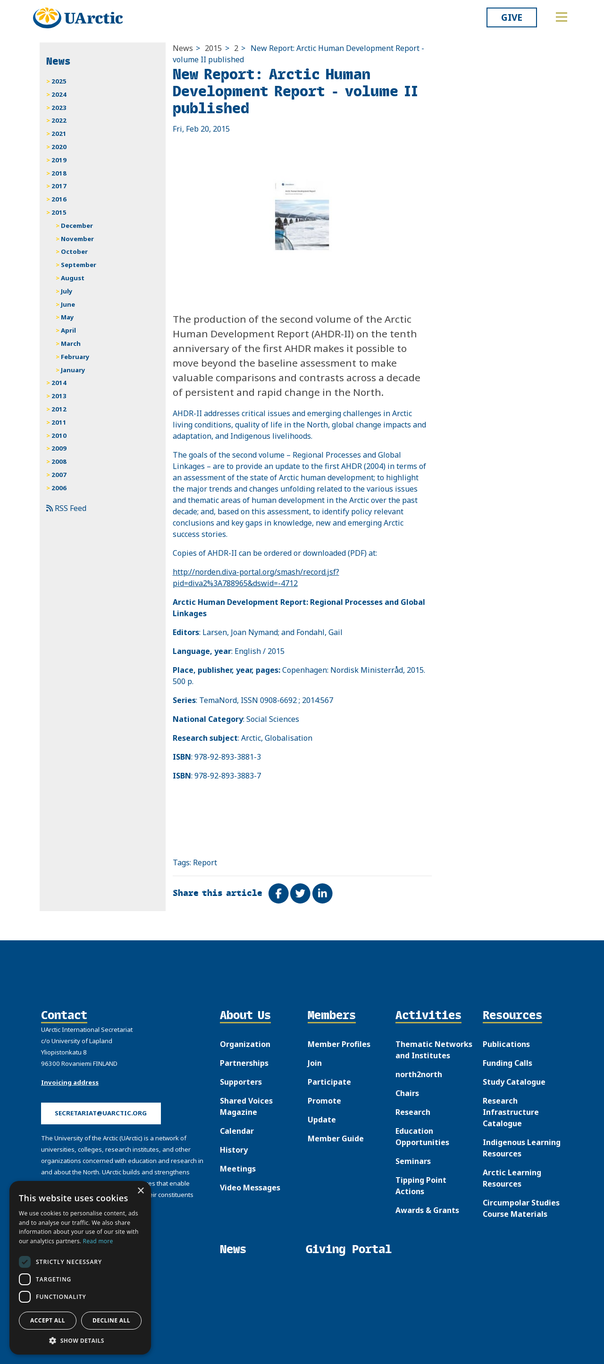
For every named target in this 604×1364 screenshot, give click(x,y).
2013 (59, 396)
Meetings (238, 1168)
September (78, 264)
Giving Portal (349, 1249)
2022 (59, 120)
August (72, 278)
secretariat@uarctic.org (101, 1113)
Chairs (407, 1093)
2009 (59, 448)
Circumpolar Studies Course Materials (521, 1208)
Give (511, 17)
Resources (512, 1015)
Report (205, 862)
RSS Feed (66, 508)
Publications (506, 1044)
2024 (59, 94)
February (75, 356)
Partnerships (244, 1063)
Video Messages (250, 1187)
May (67, 317)
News (183, 48)
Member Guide (336, 1138)
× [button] (140, 1191)
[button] (80, 1340)
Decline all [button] (111, 1320)
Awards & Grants (427, 1210)
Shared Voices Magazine (246, 1106)
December (77, 225)
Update (322, 1119)
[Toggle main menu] (561, 17)
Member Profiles (339, 1044)
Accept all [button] (47, 1320)
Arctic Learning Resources (512, 1178)
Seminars (413, 1161)
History (234, 1150)
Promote (324, 1101)
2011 (59, 422)
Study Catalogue (514, 1082)
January (73, 370)
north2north (418, 1074)
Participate (329, 1082)
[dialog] (80, 1268)
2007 (59, 474)
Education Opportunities (422, 1136)
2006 (59, 488)
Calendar (237, 1131)
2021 (59, 133)
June (68, 304)
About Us (245, 1015)
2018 (59, 173)
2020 (59, 146)
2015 (213, 48)
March (71, 343)
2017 (59, 186)
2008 (59, 461)
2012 (59, 409)
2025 (59, 81)
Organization (245, 1044)
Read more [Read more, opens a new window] (98, 1241)
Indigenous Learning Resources (522, 1148)
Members (332, 1015)
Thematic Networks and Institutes (433, 1050)
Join (315, 1063)
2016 (59, 199)
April (68, 330)
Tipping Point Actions (420, 1186)
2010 (59, 435)
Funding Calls (507, 1063)
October (74, 251)
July (67, 291)
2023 (59, 107)
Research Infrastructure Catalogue (511, 1112)
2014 (59, 382)
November (77, 238)
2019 (59, 160)
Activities (428, 1015)
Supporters (241, 1082)
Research (412, 1112)
